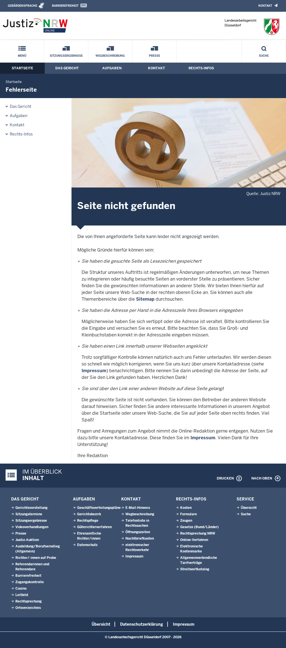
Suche (264, 56)
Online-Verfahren (194, 540)
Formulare (188, 514)
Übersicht (249, 507)
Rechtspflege (87, 520)
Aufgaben (111, 68)
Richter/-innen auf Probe (35, 558)
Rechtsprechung (28, 601)
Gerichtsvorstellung (31, 507)
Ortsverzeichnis (28, 608)
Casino (21, 588)
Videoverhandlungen (31, 527)
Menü (22, 56)
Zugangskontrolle (29, 582)
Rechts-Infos (201, 68)
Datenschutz (87, 545)
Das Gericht (67, 68)
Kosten (186, 507)
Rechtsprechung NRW (197, 533)
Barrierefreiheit (65, 6)
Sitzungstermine (28, 514)
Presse (154, 56)
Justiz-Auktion (27, 540)
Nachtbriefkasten (139, 538)
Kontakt (265, 6)
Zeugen (186, 520)
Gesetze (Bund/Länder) (199, 527)
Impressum (94, 371)
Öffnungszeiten (137, 532)
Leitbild (21, 595)
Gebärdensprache (22, 6)
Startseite (22, 68)
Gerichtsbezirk (89, 514)
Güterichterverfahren (94, 527)
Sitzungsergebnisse (66, 56)
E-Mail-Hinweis (137, 507)
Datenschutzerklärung (141, 624)
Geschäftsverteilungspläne (99, 507)
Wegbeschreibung (110, 56)
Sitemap (145, 299)
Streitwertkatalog (194, 569)
